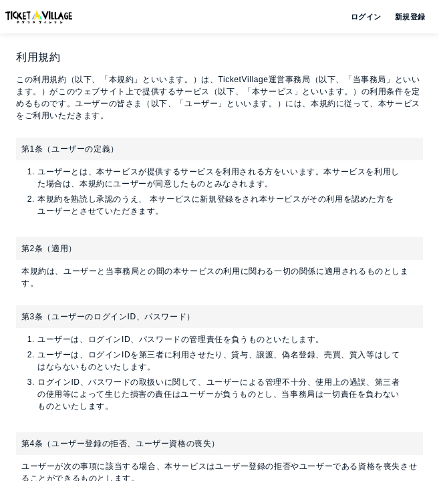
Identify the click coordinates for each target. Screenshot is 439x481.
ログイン (364, 17)
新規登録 (405, 17)
